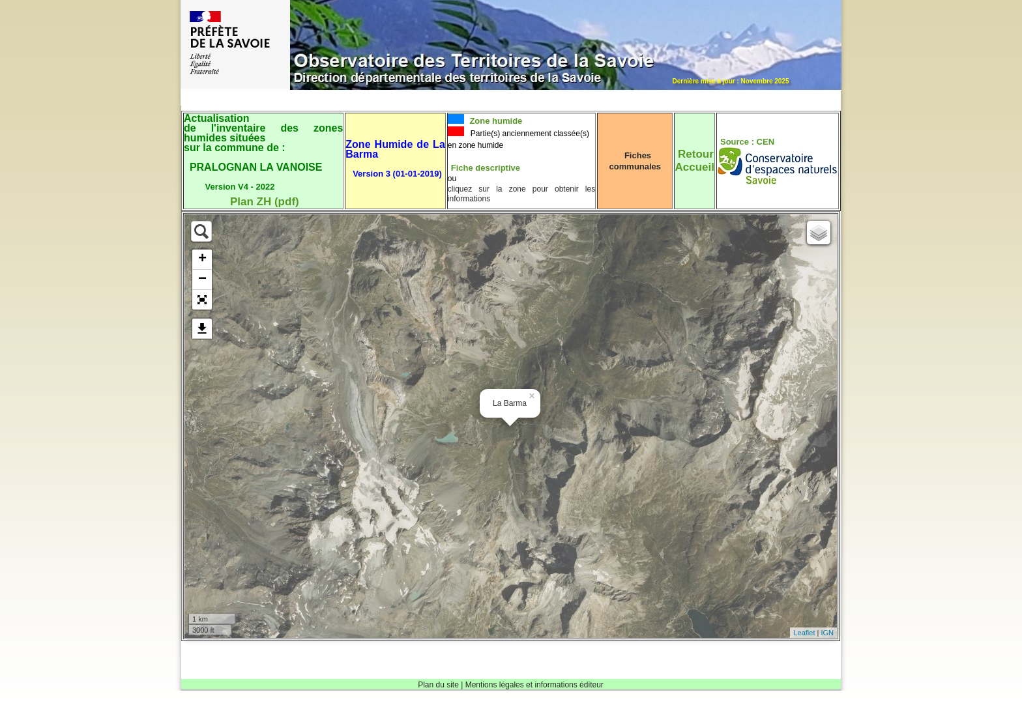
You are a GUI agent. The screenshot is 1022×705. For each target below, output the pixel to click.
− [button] (202, 279)
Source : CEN (747, 142)
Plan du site (438, 684)
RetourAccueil (694, 160)
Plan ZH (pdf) (264, 201)
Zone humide (495, 121)
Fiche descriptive (485, 168)
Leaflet (804, 633)
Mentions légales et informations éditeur (534, 684)
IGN (827, 633)
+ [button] (202, 259)
